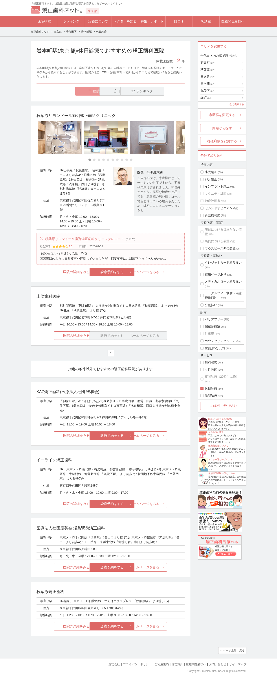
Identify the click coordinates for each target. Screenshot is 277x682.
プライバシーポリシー (137, 664)
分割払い (211, 305)
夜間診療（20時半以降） (222, 376)
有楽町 (207, 62)
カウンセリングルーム (220, 341)
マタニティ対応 (215, 193)
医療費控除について (218, 445)
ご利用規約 (161, 664)
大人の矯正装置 (216, 432)
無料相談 (211, 362)
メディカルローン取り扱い (223, 281)
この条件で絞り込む (222, 406)
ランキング (71, 21)
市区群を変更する (222, 115)
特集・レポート (152, 21)
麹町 (206, 98)
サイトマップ (237, 664)
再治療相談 (212, 215)
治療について (98, 21)
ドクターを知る (125, 21)
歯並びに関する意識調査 (220, 419)
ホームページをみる (160, 272)
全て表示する (236, 104)
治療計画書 (212, 201)
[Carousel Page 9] (126, 160)
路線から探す (222, 128)
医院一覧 (66, 91)
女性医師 (211, 369)
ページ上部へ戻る (233, 650)
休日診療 (211, 388)
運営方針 (177, 664)
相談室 (206, 21)
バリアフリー (214, 319)
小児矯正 (211, 172)
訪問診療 (211, 395)
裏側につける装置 (217, 241)
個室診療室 (212, 326)
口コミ (179, 21)
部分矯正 (211, 179)
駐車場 (209, 333)
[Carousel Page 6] (113, 160)
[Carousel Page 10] (131, 160)
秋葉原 (207, 69)
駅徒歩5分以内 (215, 348)
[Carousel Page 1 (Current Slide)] (89, 160)
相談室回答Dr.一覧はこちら (221, 473)
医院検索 (44, 21)
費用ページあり (215, 274)
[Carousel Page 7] (117, 160)
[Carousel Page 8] (122, 160)
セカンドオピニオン (219, 208)
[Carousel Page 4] (103, 160)
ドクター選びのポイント (220, 459)
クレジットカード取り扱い (223, 262)
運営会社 (114, 664)
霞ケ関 (207, 83)
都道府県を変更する (222, 141)
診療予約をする (110, 272)
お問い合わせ (217, 664)
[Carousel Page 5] (108, 160)
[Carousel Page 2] (94, 160)
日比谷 (207, 76)
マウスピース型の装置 (220, 248)
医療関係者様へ (232, 21)
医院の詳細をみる (61, 272)
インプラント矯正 (217, 186)
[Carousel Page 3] (99, 160)
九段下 (207, 90)
